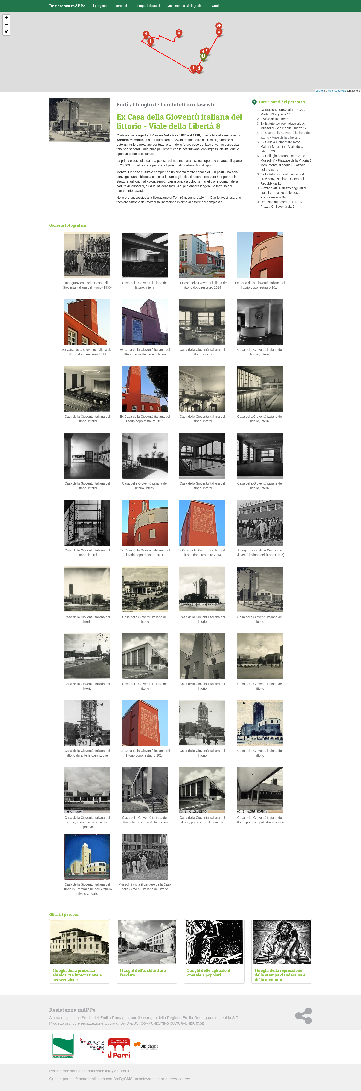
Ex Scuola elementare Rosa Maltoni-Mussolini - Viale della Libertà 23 (282, 146)
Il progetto (99, 6)
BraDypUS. (162, 1023)
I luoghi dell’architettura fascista (174, 104)
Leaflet (319, 90)
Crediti (216, 6)
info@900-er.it (117, 1071)
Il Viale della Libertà (275, 119)
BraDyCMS (123, 1079)
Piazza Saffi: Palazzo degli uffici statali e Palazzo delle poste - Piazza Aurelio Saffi (283, 192)
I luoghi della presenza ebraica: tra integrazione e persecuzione (77, 975)
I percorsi (122, 6)
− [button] (6, 24)
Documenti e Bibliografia (186, 6)
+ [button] (6, 18)
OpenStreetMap (337, 90)
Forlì (123, 104)
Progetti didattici (148, 6)
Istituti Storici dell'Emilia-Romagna (99, 1018)
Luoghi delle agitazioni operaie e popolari (208, 972)
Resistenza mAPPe (67, 5)
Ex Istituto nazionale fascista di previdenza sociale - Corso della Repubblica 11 (283, 178)
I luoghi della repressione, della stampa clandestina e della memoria (280, 975)
